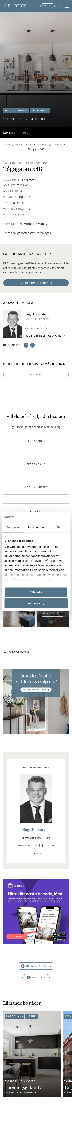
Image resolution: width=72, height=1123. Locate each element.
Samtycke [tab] (13, 527)
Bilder (23, 133)
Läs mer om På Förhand (36, 283)
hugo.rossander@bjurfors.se (35, 846)
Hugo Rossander (36, 829)
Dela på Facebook (36, 966)
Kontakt (9, 133)
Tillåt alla (36, 592)
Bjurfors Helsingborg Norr (45, 335)
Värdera (47, 5)
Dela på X (36, 977)
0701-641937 (36, 854)
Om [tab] (59, 527)
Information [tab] (36, 527)
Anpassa (36, 603)
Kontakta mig (36, 328)
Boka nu (36, 374)
